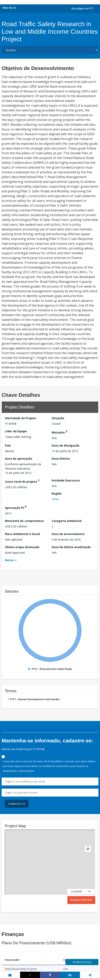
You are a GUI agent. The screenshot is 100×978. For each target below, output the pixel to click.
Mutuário (59, 431)
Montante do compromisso (24, 521)
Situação (58, 418)
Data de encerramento (68, 534)
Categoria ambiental (67, 521)
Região (57, 493)
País (8, 445)
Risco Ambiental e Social (22, 534)
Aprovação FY (15, 507)
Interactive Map (81, 900)
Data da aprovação (18, 458)
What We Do (9, 8)
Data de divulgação (66, 445)
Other (55, 499)
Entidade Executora (66, 480)
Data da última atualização (71, 547)
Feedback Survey (82, 962)
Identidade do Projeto (20, 418)
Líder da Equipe (16, 431)
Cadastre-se (16, 803)
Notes (9, 560)
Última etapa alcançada (22, 547)
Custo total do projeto (22, 480)
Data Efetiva (61, 458)
